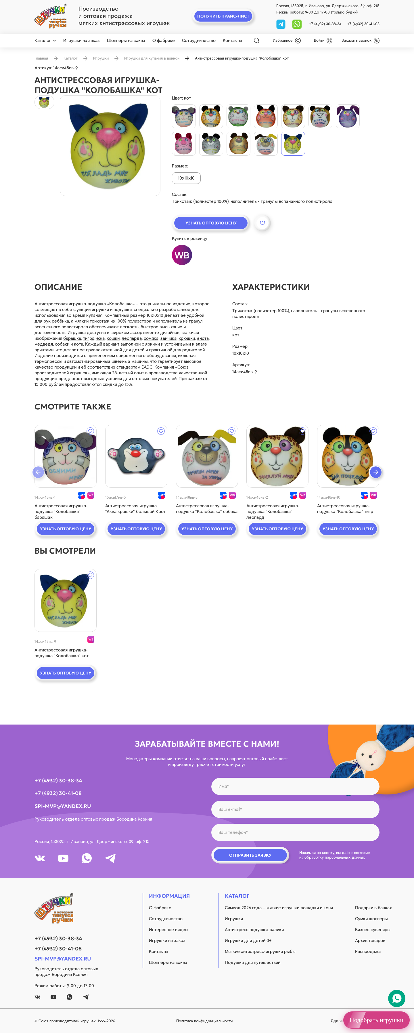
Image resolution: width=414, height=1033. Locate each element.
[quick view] (65, 456)
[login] (323, 40)
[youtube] (63, 858)
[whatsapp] (297, 23)
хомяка (151, 338)
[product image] (110, 145)
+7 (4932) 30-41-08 (363, 24)
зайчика (168, 338)
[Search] (257, 40)
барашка (72, 338)
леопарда (132, 338)
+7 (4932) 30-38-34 (325, 24)
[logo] (50, 16)
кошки (113, 338)
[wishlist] (287, 40)
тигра (88, 338)
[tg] (281, 23)
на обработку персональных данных (332, 857)
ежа (100, 338)
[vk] (39, 858)
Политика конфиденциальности (204, 1021)
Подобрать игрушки (376, 1020)
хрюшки (187, 338)
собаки (62, 344)
